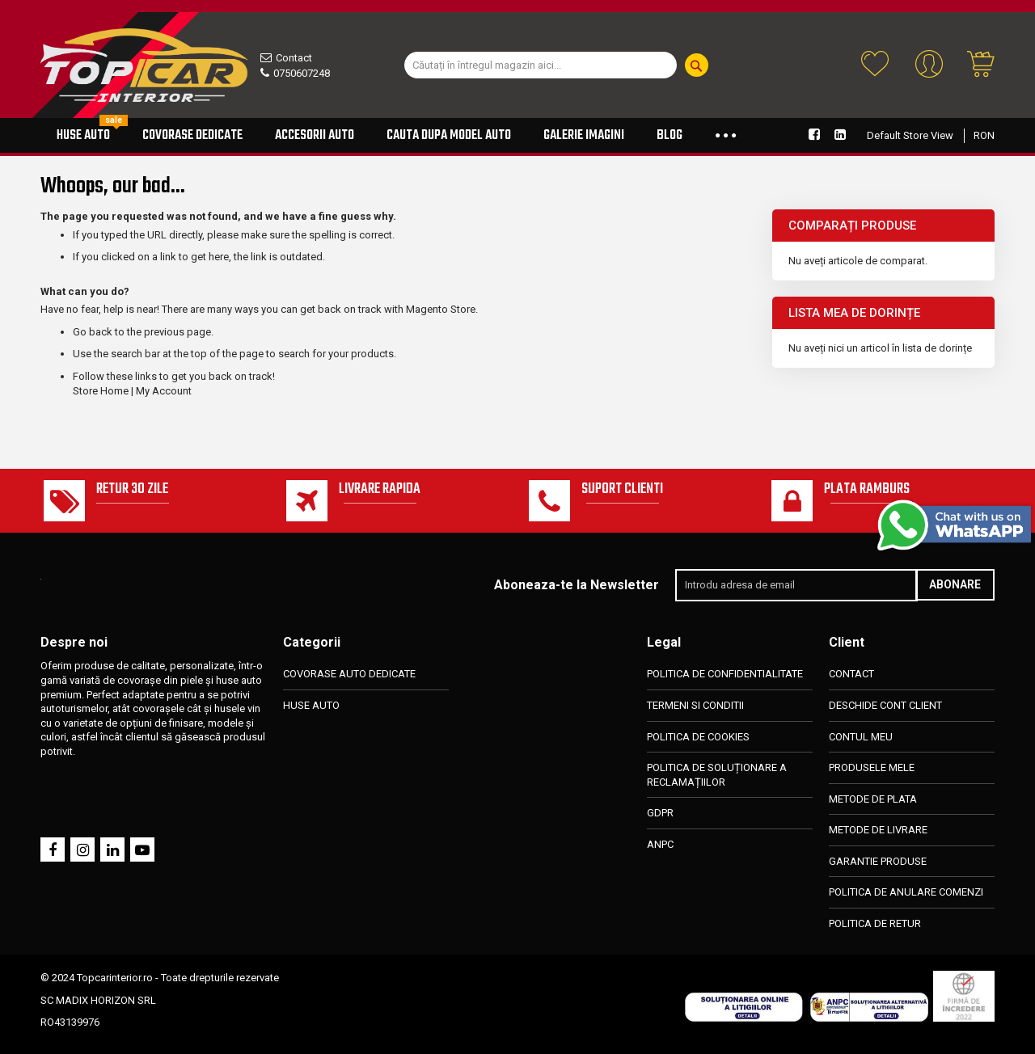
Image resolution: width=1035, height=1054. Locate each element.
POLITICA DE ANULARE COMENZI (906, 893)
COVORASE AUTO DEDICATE (349, 674)
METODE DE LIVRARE (878, 830)
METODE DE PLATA (873, 799)
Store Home (101, 391)
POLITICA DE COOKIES (698, 737)
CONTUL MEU (861, 737)
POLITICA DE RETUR (875, 923)
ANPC (660, 844)
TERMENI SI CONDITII (695, 705)
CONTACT (851, 674)
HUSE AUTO (311, 705)
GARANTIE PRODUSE (878, 861)
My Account (164, 391)
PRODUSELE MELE (872, 767)
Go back (92, 332)
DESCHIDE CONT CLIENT (885, 705)
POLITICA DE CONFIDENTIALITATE (725, 674)
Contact (294, 58)
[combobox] (540, 65)
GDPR (660, 813)
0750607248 (301, 73)
